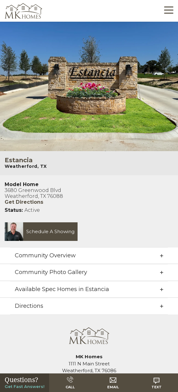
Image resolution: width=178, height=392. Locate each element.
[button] (39, 231)
